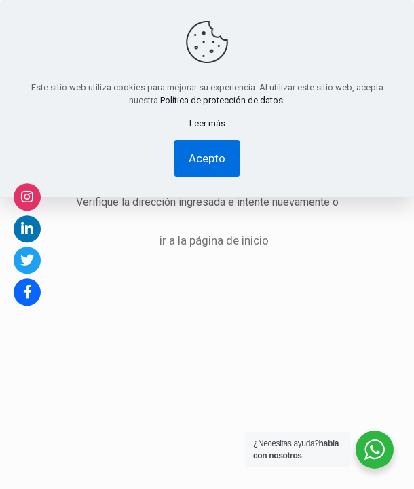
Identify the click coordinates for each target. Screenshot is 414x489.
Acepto (207, 158)
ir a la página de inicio (214, 240)
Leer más (207, 123)
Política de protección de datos (221, 100)
